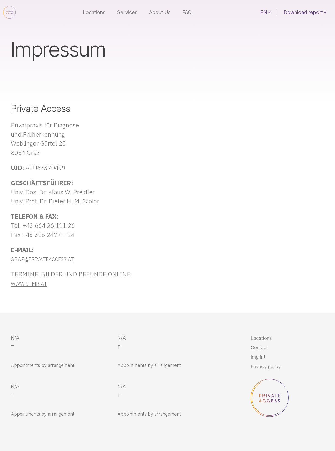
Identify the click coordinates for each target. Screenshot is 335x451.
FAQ (190, 11)
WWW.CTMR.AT (32, 283)
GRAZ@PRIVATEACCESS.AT (49, 259)
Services (131, 11)
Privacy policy (270, 376)
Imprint (260, 363)
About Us (163, 11)
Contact (262, 351)
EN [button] (263, 11)
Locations (97, 11)
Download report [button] (303, 11)
